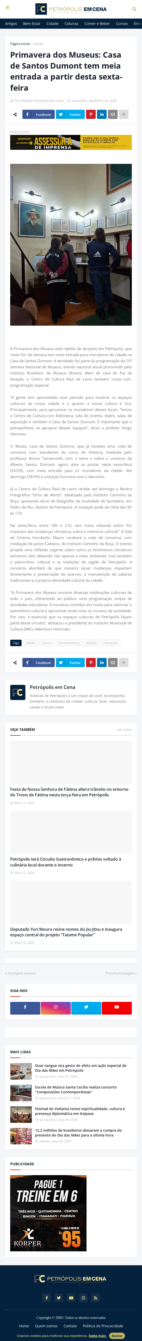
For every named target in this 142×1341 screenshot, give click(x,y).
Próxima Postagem (120, 973)
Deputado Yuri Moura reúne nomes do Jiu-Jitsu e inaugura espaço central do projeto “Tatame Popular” (66, 932)
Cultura (47, 643)
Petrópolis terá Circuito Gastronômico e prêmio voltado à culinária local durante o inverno (65, 861)
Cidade (38, 43)
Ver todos (124, 729)
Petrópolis (110, 643)
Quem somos (46, 1325)
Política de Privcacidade (103, 1325)
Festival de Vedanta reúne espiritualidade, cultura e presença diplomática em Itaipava (80, 1111)
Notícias (91, 643)
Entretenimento (69, 643)
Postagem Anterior (22, 973)
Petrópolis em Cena (52, 687)
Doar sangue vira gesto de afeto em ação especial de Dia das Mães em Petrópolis (80, 1068)
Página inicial (20, 43)
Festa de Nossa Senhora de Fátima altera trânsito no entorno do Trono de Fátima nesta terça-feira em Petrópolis (69, 792)
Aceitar (117, 1336)
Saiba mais (98, 1336)
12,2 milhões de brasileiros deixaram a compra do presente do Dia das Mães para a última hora (78, 1133)
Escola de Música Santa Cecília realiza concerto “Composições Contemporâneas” (76, 1090)
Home (24, 1325)
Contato (70, 1325)
